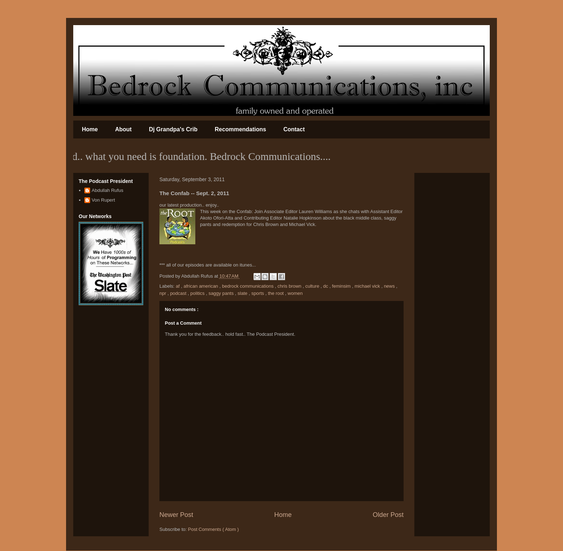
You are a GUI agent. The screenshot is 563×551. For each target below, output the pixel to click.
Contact (294, 129)
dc (326, 286)
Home (90, 129)
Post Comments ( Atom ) (213, 529)
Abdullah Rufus (107, 190)
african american (201, 286)
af (178, 286)
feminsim (342, 286)
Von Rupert (103, 200)
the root (276, 293)
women (295, 293)
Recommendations (240, 129)
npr (163, 293)
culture (313, 286)
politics (198, 293)
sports (258, 293)
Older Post (388, 514)
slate (243, 293)
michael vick (367, 286)
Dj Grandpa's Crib (173, 129)
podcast (179, 293)
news (390, 286)
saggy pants (222, 293)
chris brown (290, 286)
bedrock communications (248, 286)
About (123, 129)
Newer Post (176, 514)
